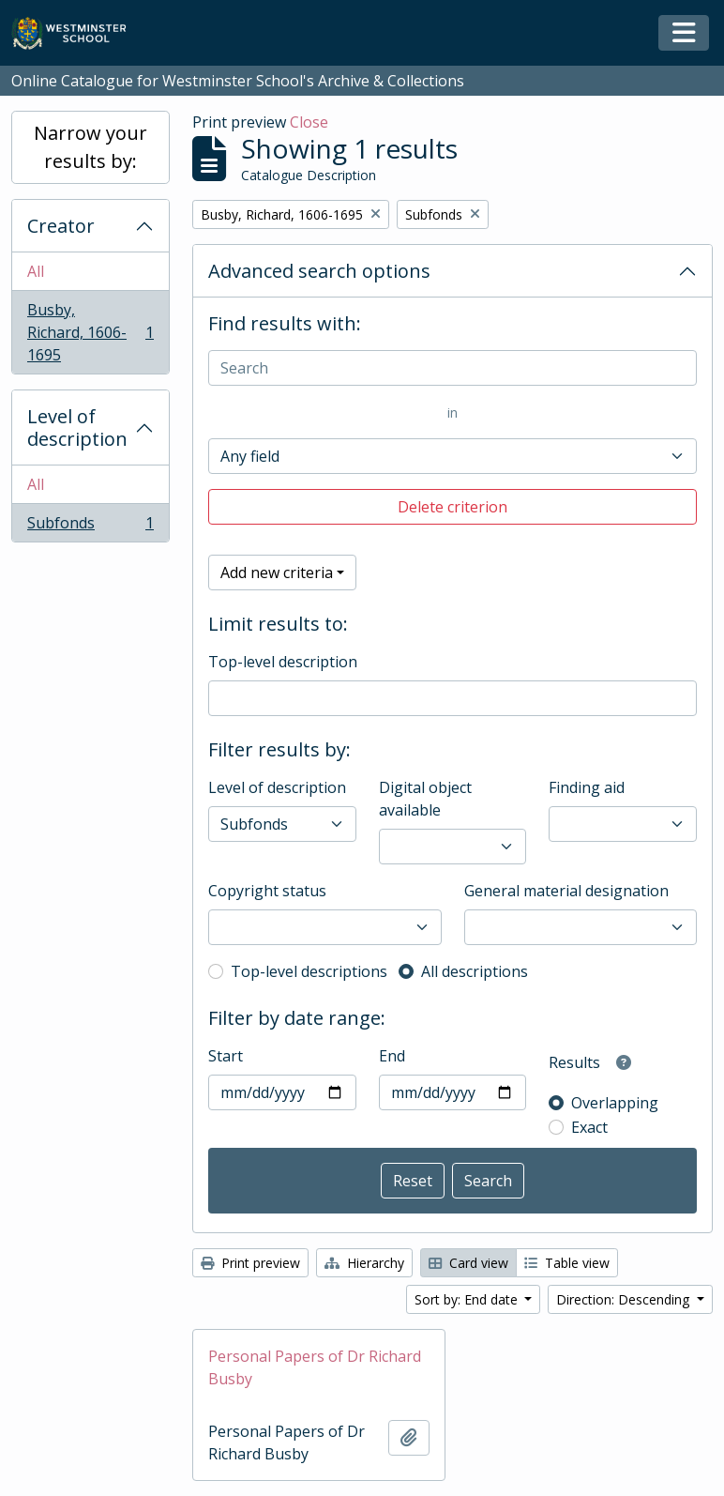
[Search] (452, 368)
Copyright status (267, 890)
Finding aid (587, 787)
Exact (589, 1127)
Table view (567, 1263)
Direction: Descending (624, 1299)
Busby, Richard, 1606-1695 (90, 332)
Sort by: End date (468, 1299)
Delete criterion (452, 506)
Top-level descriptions (309, 971)
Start (225, 1056)
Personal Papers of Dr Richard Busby (314, 1367)
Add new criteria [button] (276, 572)
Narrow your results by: (90, 147)
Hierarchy (364, 1263)
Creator (61, 225)
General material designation (566, 890)
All (35, 271)
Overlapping (614, 1102)
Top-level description (282, 661)
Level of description (77, 427)
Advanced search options (319, 270)
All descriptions (474, 971)
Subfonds (90, 526)
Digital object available (425, 798)
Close (309, 122)
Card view (468, 1263)
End (392, 1056)
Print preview (250, 1263)
